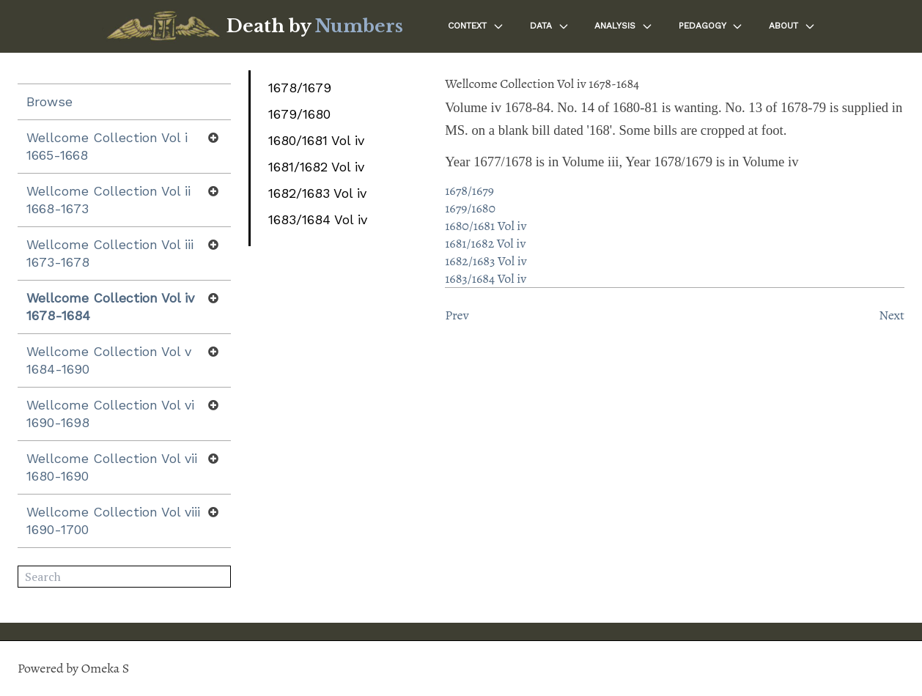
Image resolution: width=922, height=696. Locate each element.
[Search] (124, 577)
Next (891, 315)
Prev (457, 315)
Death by (314, 26)
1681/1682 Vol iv (316, 166)
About (792, 26)
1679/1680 (299, 114)
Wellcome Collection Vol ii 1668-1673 (108, 199)
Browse (49, 101)
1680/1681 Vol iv (316, 140)
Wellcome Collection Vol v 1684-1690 (108, 360)
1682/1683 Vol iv (317, 193)
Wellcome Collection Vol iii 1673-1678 (109, 253)
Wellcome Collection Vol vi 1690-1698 (110, 413)
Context (476, 26)
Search (220, 578)
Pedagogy (711, 26)
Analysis (623, 26)
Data (549, 26)
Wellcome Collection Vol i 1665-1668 (107, 146)
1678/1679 (299, 87)
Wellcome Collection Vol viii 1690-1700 (113, 520)
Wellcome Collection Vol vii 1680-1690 (111, 467)
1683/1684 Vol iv (317, 219)
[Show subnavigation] (213, 137)
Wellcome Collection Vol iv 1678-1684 (110, 306)
